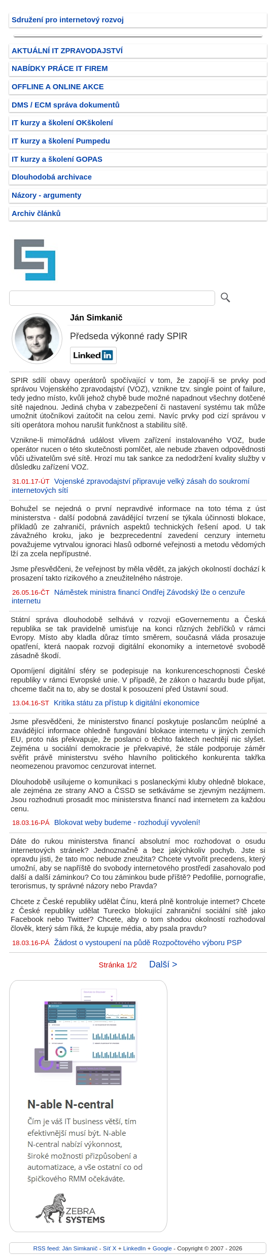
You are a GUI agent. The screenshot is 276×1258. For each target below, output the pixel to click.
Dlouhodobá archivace (52, 177)
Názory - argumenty (46, 195)
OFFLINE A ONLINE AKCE (58, 87)
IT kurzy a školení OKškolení (62, 123)
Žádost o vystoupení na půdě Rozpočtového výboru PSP (148, 943)
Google (162, 1248)
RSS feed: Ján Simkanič (65, 1248)
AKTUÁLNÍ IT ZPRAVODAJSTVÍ (67, 51)
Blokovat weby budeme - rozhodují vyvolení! (127, 822)
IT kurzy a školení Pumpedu (61, 141)
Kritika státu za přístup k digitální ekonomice (126, 703)
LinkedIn (134, 1248)
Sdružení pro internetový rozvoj (68, 20)
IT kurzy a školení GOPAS (57, 159)
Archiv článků (36, 213)
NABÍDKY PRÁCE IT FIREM (60, 68)
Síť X (110, 1248)
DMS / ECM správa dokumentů (66, 105)
